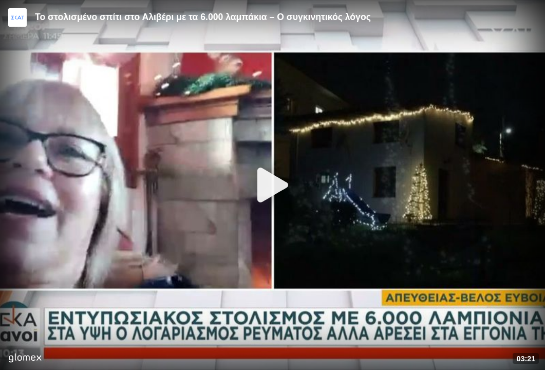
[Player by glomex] (25, 359)
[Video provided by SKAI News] (17, 17)
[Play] (273, 185)
